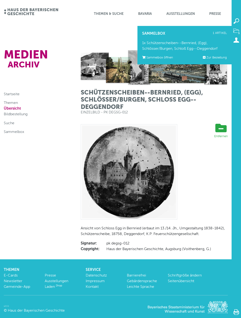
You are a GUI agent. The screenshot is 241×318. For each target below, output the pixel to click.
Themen (11, 103)
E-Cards (11, 275)
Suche (9, 123)
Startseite (12, 94)
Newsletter (13, 281)
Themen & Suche (109, 14)
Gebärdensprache (142, 281)
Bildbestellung (16, 114)
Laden (53, 287)
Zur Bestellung (215, 57)
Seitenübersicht (181, 281)
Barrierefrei (136, 275)
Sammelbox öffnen (157, 57)
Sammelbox (14, 132)
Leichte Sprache (140, 287)
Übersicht (12, 108)
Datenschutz (96, 275)
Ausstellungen (180, 14)
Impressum (95, 281)
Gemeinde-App (17, 287)
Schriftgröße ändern (185, 275)
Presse (215, 14)
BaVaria (145, 14)
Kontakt (92, 287)
